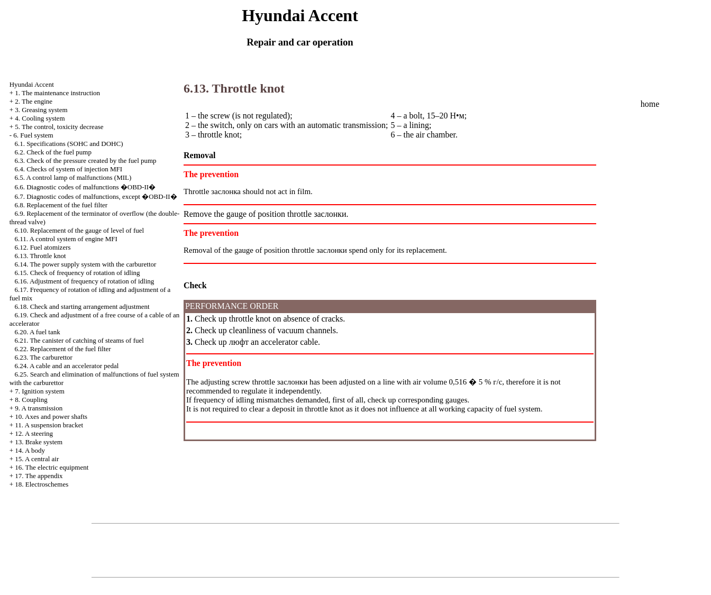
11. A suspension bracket (49, 425)
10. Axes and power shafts (51, 416)
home (650, 103)
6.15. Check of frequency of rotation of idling (77, 273)
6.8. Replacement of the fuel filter (60, 205)
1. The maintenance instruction (57, 93)
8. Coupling (31, 400)
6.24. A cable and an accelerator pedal (66, 366)
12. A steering (34, 433)
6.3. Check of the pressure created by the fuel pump (85, 160)
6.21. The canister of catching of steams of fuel (79, 340)
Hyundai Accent (32, 84)
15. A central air (37, 459)
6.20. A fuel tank (37, 332)
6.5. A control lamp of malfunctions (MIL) (72, 177)
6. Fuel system (33, 135)
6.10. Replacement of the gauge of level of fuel (79, 230)
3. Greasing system (41, 110)
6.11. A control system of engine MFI (65, 239)
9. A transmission (38, 408)
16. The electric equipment (51, 467)
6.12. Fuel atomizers (42, 247)
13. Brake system (38, 442)
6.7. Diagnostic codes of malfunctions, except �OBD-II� (95, 196)
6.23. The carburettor (43, 357)
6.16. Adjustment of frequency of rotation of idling (84, 281)
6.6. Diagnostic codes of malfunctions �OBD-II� (85, 187)
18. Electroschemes (41, 484)
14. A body (30, 450)
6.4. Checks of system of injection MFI (68, 169)
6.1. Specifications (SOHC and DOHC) (68, 144)
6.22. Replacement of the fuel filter (62, 349)
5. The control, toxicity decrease (59, 127)
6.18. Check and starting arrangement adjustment (81, 306)
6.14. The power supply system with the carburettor (85, 264)
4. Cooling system (40, 118)
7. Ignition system (40, 391)
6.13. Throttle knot (40, 256)
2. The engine (33, 101)
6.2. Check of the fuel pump (53, 152)
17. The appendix (38, 476)
